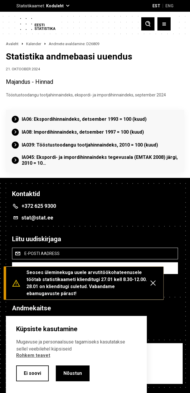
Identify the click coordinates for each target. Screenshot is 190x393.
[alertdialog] (76, 354)
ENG (169, 6)
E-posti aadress (42, 253)
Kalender (33, 44)
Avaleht (12, 44)
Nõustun (72, 373)
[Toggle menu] (164, 23)
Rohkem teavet (33, 355)
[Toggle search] (147, 23)
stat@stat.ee (37, 218)
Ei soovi (32, 373)
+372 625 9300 (38, 206)
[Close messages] (153, 283)
